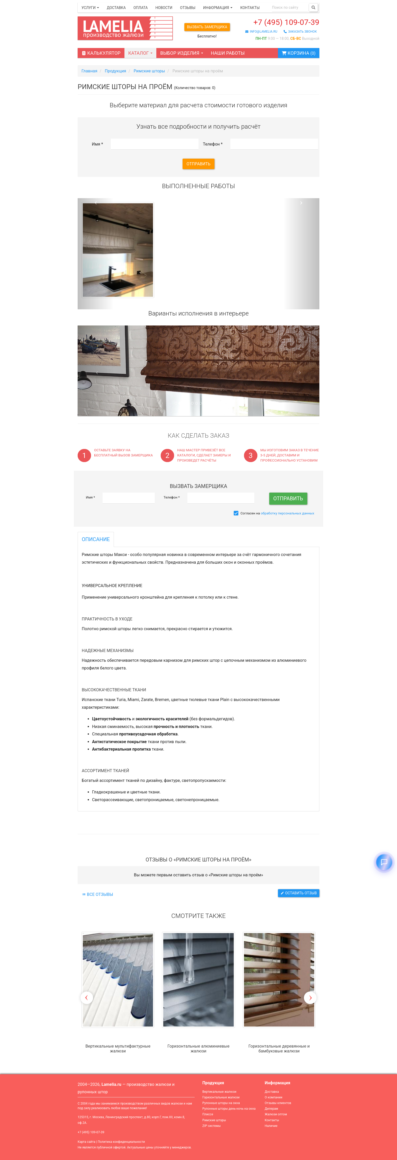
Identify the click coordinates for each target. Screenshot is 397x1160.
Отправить (199, 163)
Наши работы (228, 53)
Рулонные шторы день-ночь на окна (229, 1108)
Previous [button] (87, 998)
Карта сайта (86, 1142)
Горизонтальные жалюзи (221, 1097)
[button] (96, 254)
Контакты (249, 8)
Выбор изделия (181, 53)
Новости (163, 8)
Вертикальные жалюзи (219, 1092)
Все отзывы (97, 894)
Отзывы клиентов (278, 1103)
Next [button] (310, 998)
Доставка (116, 8)
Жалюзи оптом (276, 1114)
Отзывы (187, 8)
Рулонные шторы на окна (221, 1103)
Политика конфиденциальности (121, 1142)
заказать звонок (300, 31)
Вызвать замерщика (207, 27)
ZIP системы (211, 1126)
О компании (274, 1097)
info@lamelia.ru (261, 31)
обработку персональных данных (287, 513)
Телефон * (213, 144)
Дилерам (271, 1108)
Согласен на (274, 513)
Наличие (271, 1126)
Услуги (90, 8)
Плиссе (207, 1114)
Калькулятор (101, 53)
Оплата (140, 8)
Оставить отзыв (299, 893)
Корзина (298, 53)
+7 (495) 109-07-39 (286, 22)
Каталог (140, 53)
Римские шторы (214, 1120)
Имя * (97, 144)
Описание (96, 539)
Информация (217, 8)
